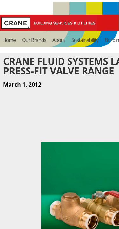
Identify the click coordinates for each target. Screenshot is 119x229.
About (58, 40)
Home (9, 40)
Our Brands (34, 40)
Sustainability (84, 40)
